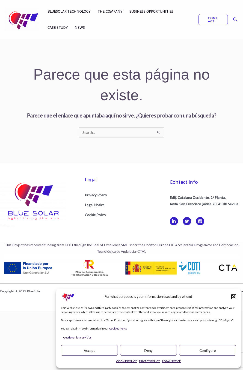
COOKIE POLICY (126, 361)
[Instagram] (200, 221)
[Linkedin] (174, 221)
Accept (89, 350)
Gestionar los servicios (77, 337)
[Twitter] (187, 221)
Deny (148, 350)
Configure (207, 350)
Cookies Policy (118, 328)
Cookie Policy (95, 215)
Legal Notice (94, 205)
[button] (233, 296)
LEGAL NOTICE (171, 361)
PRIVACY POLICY (149, 361)
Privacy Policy (96, 195)
